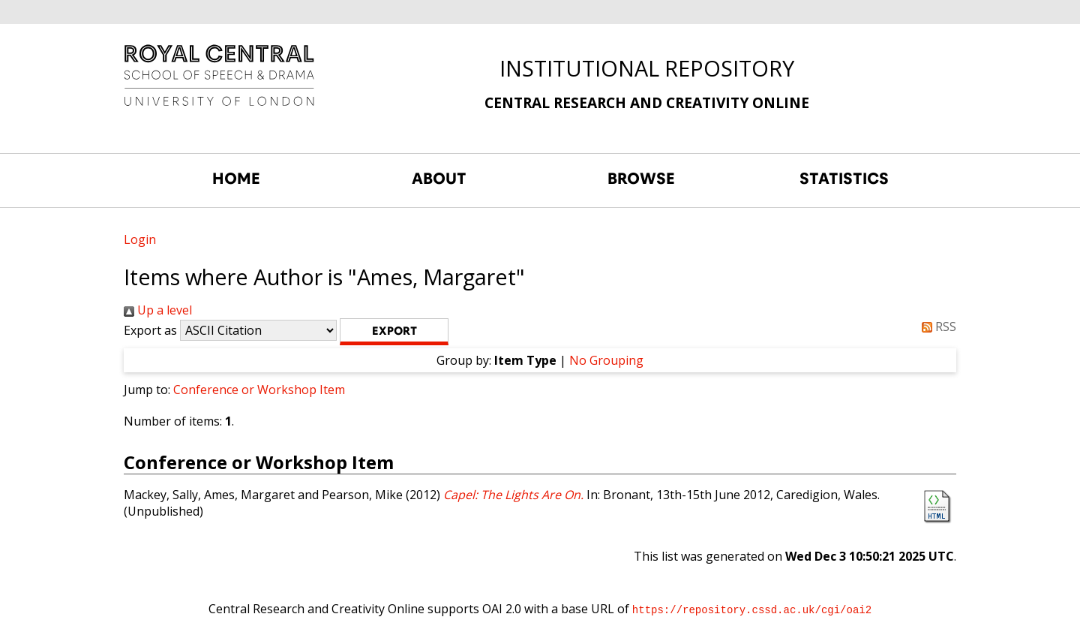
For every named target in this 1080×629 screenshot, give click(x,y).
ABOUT (439, 179)
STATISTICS (844, 179)
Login (140, 239)
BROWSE (641, 179)
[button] (394, 331)
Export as (150, 330)
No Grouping (606, 360)
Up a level (158, 310)
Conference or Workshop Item (259, 389)
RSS (936, 326)
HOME (236, 179)
